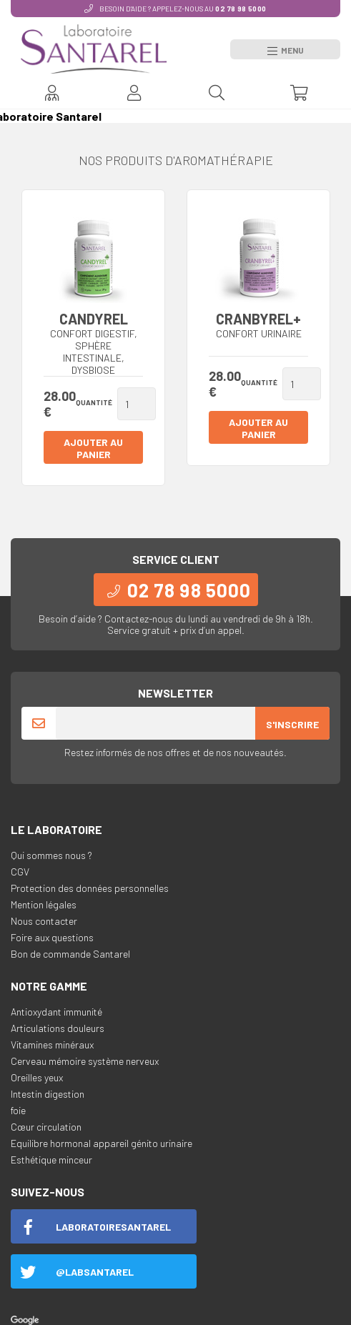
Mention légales (43, 904)
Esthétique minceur (51, 1159)
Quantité (94, 402)
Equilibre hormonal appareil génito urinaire (101, 1143)
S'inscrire (292, 724)
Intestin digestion (47, 1094)
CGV (20, 871)
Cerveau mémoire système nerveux (85, 1061)
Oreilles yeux (37, 1077)
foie (18, 1110)
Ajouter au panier (93, 448)
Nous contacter (44, 921)
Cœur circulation (46, 1127)
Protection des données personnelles (90, 888)
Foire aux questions (52, 937)
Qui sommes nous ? (51, 855)
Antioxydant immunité (56, 1012)
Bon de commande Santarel (70, 954)
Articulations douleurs (57, 1028)
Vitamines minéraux (52, 1044)
